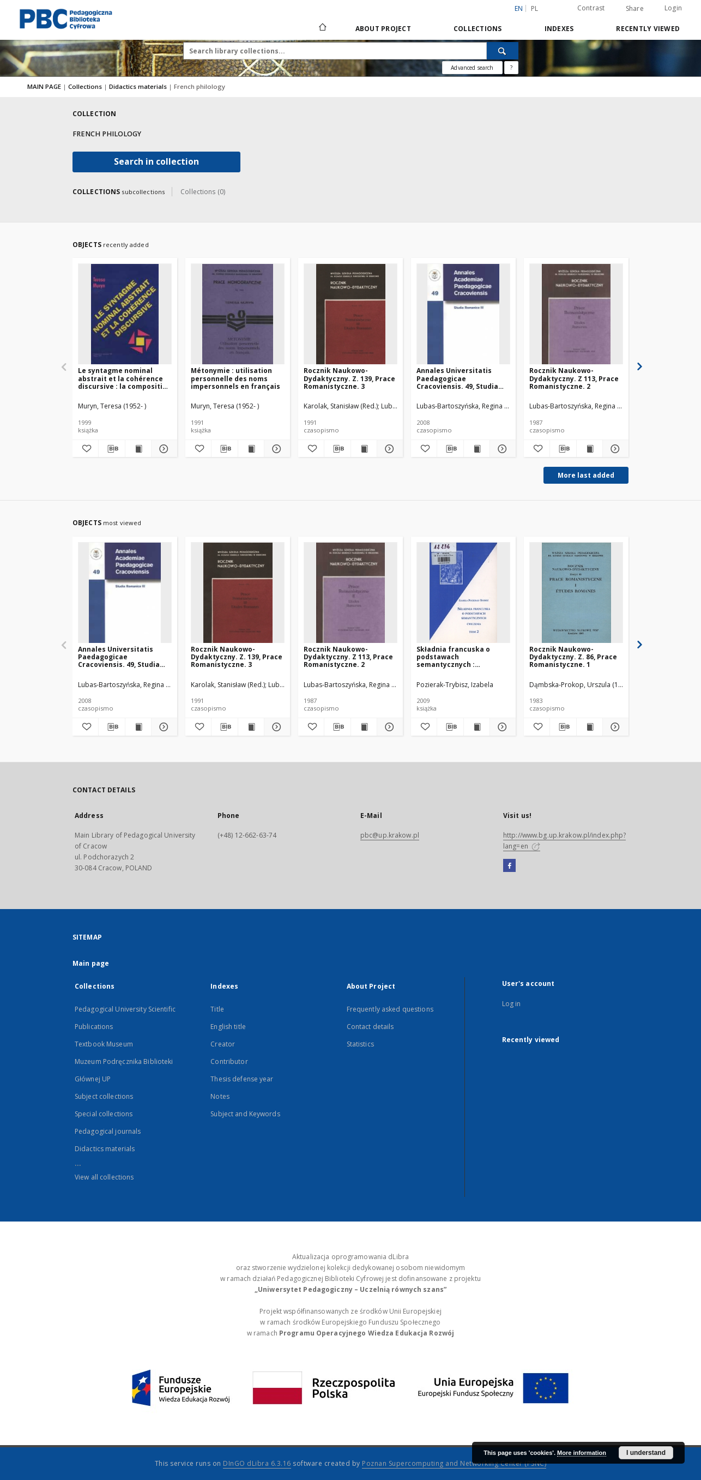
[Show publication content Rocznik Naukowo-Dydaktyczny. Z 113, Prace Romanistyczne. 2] (589, 449)
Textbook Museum (104, 1044)
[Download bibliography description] (111, 449)
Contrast (591, 8)
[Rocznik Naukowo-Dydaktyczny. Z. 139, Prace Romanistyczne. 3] (350, 314)
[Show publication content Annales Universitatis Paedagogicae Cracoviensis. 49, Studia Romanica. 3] (477, 449)
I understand (646, 1453)
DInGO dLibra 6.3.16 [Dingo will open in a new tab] (257, 1463)
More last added (586, 475)
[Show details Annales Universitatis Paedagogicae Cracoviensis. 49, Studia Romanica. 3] (501, 449)
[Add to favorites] (85, 449)
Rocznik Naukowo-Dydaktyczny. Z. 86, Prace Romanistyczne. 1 (573, 657)
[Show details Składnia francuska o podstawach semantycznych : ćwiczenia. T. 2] (501, 727)
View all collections (104, 1177)
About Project (383, 28)
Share (635, 8)
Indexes (559, 28)
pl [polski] (535, 8)
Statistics (360, 1044)
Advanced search (472, 67)
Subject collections (104, 1096)
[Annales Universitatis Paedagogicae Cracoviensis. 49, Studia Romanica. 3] (463, 314)
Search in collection (156, 161)
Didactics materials (138, 86)
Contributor (228, 1061)
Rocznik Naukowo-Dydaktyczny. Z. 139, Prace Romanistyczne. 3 (349, 378)
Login (673, 8)
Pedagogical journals (108, 1131)
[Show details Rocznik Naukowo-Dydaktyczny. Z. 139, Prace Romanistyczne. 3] (388, 449)
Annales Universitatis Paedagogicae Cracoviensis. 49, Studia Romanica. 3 (457, 378)
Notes (219, 1096)
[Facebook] (509, 866)
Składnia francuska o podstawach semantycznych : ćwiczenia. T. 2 (453, 657)
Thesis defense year (241, 1079)
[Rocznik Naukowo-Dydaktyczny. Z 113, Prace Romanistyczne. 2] (576, 314)
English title (228, 1026)
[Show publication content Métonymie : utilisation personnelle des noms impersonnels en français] (251, 449)
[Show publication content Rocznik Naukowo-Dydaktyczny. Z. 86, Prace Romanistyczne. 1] (589, 727)
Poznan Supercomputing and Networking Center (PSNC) (454, 1463)
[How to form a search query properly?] (511, 67)
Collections (478, 28)
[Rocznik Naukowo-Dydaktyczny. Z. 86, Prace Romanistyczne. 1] (576, 593)
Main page (90, 963)
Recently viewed (648, 28)
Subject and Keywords (245, 1113)
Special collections (103, 1113)
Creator (222, 1044)
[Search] (502, 50)
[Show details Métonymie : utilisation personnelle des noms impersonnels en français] (275, 449)
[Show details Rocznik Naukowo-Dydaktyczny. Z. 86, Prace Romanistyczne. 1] (614, 727)
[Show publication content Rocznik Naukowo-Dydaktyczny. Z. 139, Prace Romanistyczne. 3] (364, 449)
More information (581, 1452)
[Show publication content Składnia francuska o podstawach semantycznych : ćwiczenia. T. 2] (477, 727)
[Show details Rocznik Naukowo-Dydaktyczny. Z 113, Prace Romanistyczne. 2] (614, 449)
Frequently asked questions (390, 1009)
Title (217, 1009)
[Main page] (322, 28)
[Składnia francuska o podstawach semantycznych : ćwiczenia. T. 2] (463, 593)
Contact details (370, 1026)
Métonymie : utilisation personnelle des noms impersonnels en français (235, 378)
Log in (511, 1003)
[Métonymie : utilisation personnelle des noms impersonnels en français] (237, 314)
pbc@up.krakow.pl (389, 835)
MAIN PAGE (44, 86)
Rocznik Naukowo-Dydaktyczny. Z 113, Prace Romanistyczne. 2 (574, 378)
